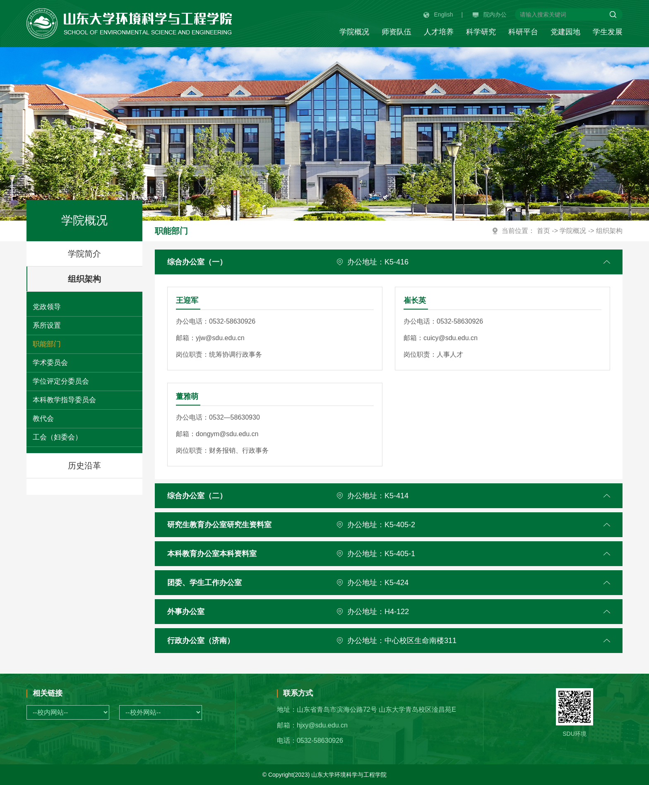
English (438, 14)
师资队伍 (396, 32)
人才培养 (439, 32)
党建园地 (565, 32)
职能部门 (47, 344)
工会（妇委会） (57, 437)
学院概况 (354, 32)
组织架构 (104, 278)
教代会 (43, 419)
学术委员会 (50, 363)
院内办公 (490, 14)
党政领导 (47, 307)
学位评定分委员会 (61, 381)
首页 (543, 230)
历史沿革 (84, 465)
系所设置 (47, 325)
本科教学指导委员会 (64, 400)
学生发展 (608, 32)
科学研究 (481, 32)
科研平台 (523, 32)
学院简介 (84, 253)
